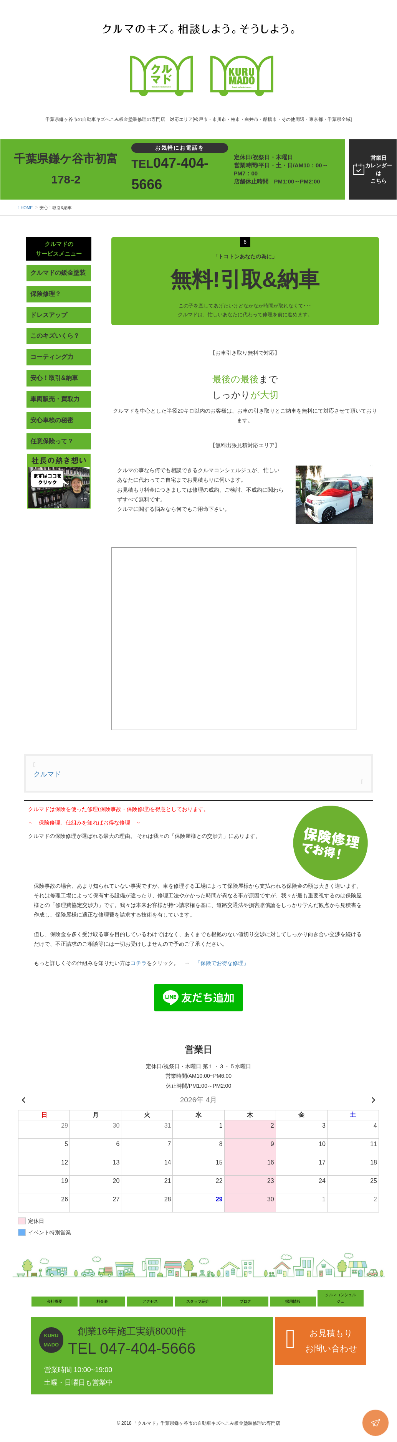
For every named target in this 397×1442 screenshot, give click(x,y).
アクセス (150, 1301)
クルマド (47, 774)
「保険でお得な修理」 (222, 963)
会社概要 (54, 1301)
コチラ (139, 963)
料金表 (102, 1301)
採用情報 (293, 1301)
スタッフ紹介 (197, 1301)
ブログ (245, 1301)
